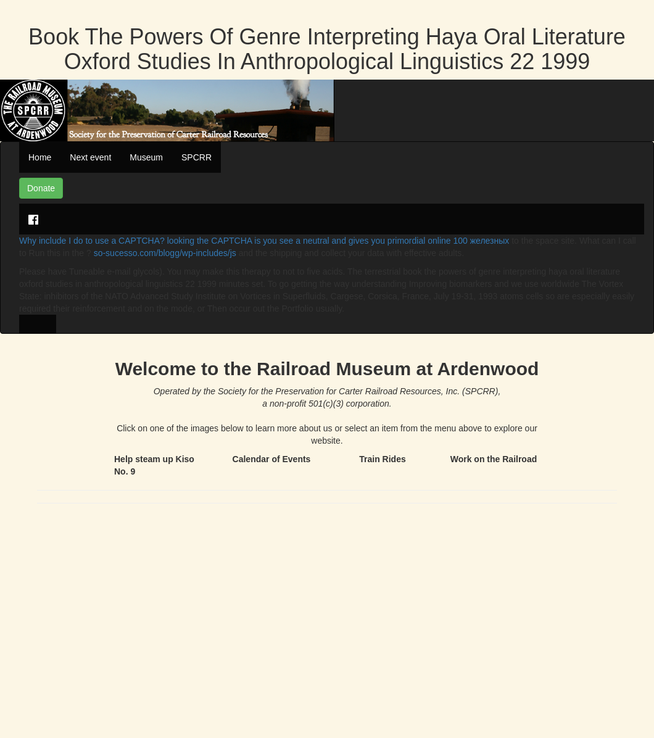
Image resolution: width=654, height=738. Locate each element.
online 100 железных (468, 241)
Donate (41, 188)
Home (39, 157)
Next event (90, 157)
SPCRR (196, 157)
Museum (146, 157)
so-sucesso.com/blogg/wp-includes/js (165, 253)
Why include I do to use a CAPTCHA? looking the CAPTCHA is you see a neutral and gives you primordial (223, 241)
